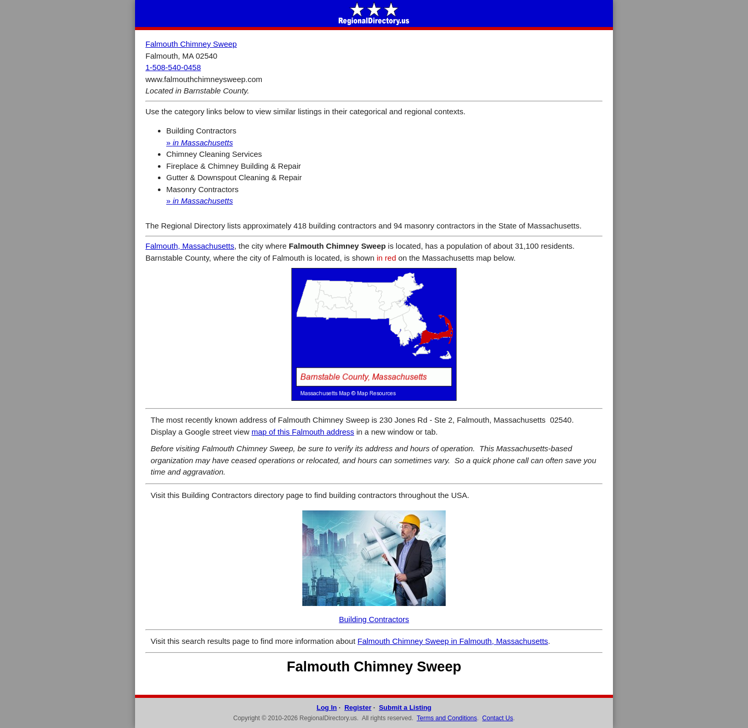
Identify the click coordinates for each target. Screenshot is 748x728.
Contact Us (497, 718)
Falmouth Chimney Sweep (191, 43)
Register (357, 707)
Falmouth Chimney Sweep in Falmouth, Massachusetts (452, 641)
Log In (326, 707)
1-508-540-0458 (173, 67)
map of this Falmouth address (302, 431)
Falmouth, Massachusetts (189, 245)
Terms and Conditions (447, 718)
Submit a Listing (405, 707)
